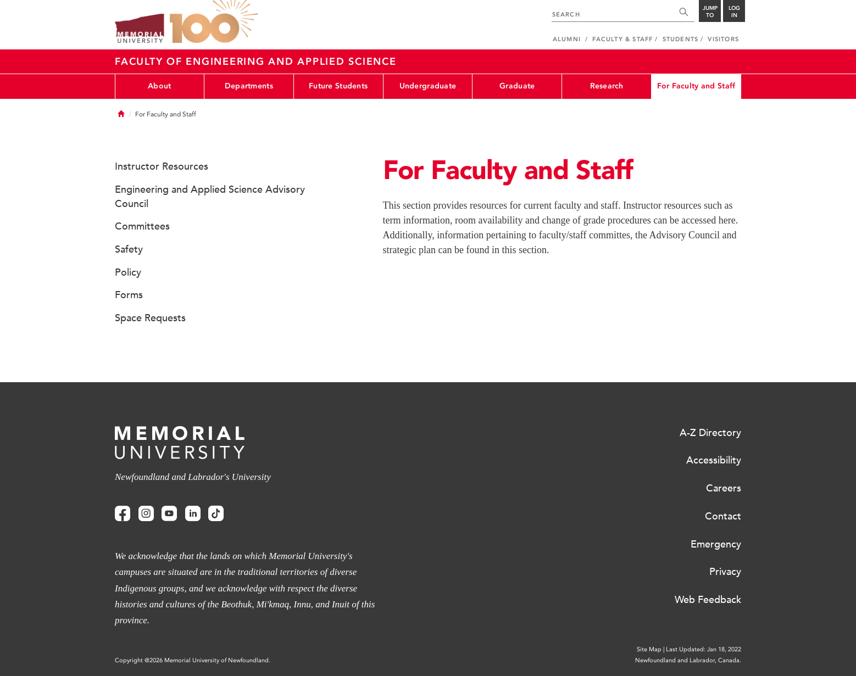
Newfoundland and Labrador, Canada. (688, 660)
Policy (128, 272)
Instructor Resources (161, 166)
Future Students (338, 86)
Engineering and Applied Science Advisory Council (210, 196)
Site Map (649, 649)
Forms (129, 295)
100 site (213, 22)
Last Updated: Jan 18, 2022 (703, 649)
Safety (129, 249)
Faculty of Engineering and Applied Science (256, 61)
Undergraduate (428, 86)
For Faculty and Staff (696, 86)
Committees (142, 226)
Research (607, 86)
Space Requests (150, 318)
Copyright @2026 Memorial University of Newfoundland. (192, 660)
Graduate (517, 86)
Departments (249, 86)
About (159, 86)
